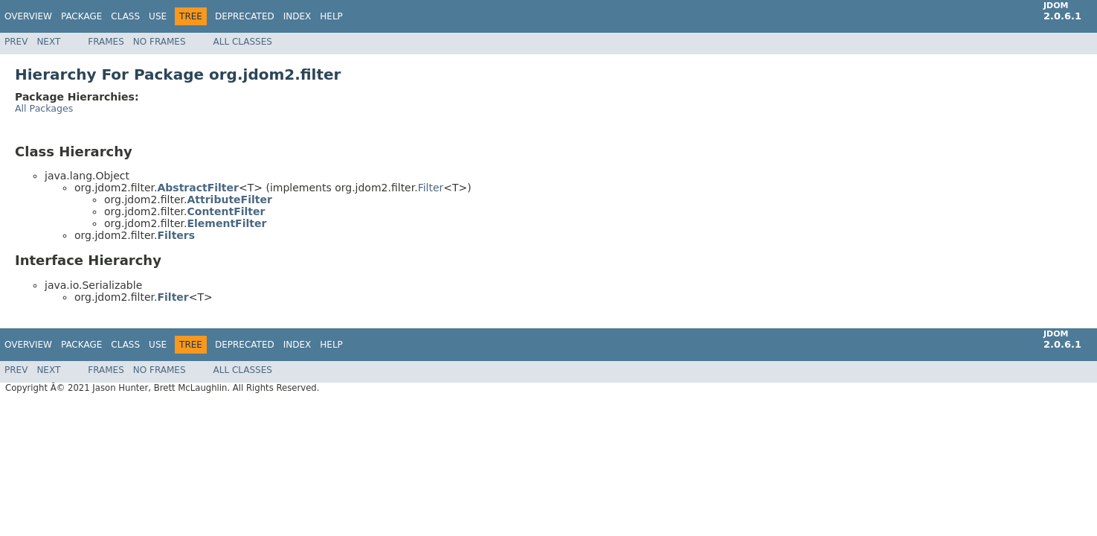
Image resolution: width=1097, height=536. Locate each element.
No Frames (159, 41)
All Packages (44, 108)
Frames (106, 41)
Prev (16, 41)
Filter (431, 188)
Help (331, 16)
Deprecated (244, 16)
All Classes (242, 41)
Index (297, 16)
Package (81, 16)
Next (48, 41)
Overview (28, 16)
